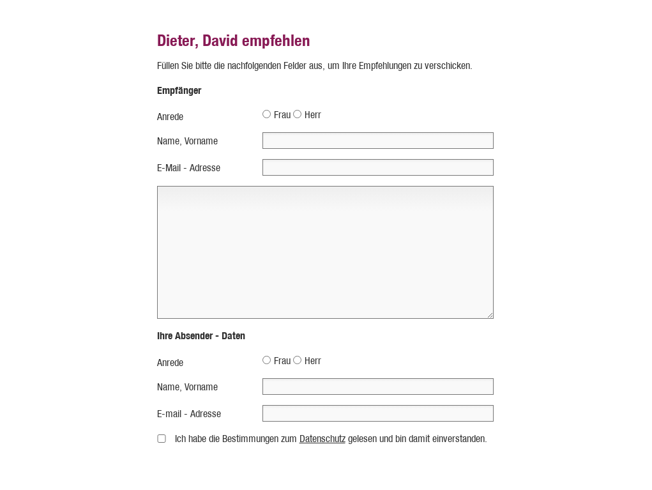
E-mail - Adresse (189, 414)
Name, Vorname (187, 141)
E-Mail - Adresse (188, 168)
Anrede (170, 117)
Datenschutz (322, 439)
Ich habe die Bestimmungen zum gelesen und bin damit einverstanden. (331, 439)
